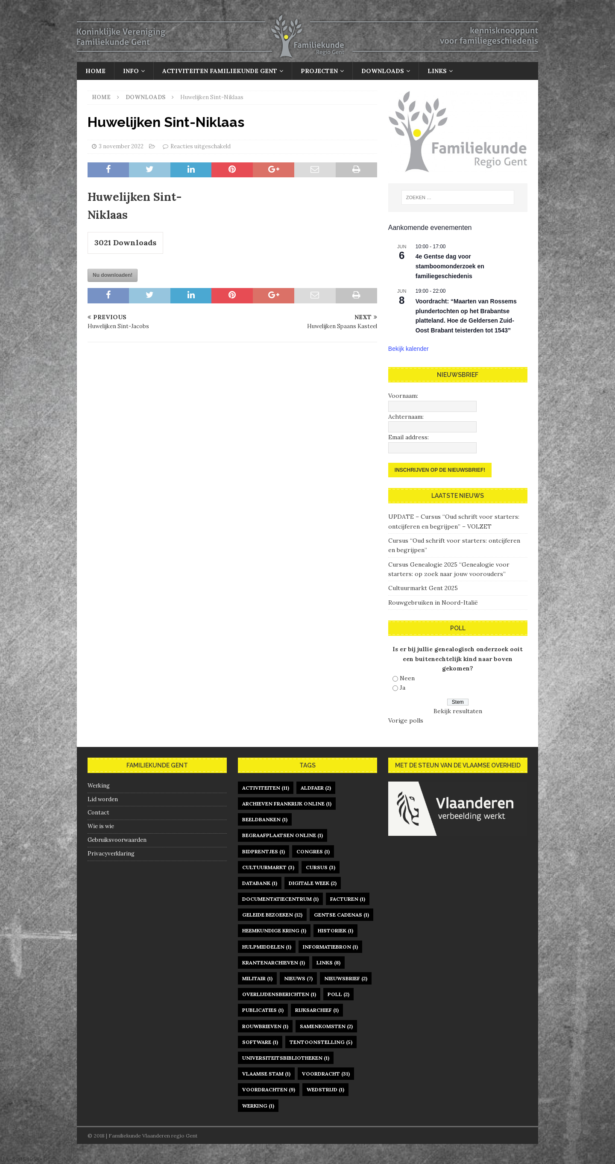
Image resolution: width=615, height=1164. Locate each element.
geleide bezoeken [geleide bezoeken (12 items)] (272, 914)
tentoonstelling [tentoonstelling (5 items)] (321, 1042)
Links (437, 71)
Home (95, 71)
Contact (98, 812)
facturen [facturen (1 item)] (347, 899)
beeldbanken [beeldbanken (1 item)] (264, 819)
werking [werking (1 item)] (258, 1105)
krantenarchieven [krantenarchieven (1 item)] (273, 962)
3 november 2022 (121, 146)
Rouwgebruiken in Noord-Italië (433, 602)
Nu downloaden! (112, 275)
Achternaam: (406, 416)
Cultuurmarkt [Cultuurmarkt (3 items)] (268, 867)
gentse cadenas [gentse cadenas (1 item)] (341, 914)
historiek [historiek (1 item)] (335, 930)
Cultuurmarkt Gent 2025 (423, 588)
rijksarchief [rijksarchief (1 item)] (317, 1010)
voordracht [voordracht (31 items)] (326, 1073)
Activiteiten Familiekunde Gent (219, 71)
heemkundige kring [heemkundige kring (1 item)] (274, 930)
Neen (407, 678)
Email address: (408, 437)
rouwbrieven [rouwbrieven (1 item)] (265, 1026)
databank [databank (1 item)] (259, 883)
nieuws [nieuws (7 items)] (298, 978)
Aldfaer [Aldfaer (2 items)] (316, 788)
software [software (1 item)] (260, 1042)
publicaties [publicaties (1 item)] (263, 1010)
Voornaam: (403, 396)
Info (131, 71)
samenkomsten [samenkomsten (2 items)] (326, 1026)
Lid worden (103, 799)
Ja (402, 687)
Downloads (382, 71)
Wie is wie (101, 826)
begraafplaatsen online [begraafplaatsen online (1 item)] (282, 835)
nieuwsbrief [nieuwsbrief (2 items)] (345, 978)
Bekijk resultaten (457, 711)
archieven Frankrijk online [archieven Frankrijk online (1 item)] (286, 803)
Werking (99, 785)
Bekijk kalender (408, 348)
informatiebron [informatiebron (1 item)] (330, 947)
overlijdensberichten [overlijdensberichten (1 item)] (279, 994)
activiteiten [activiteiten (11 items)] (265, 788)
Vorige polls (405, 720)
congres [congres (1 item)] (313, 851)
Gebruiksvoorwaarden (117, 840)
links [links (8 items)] (328, 962)
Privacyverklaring (111, 853)
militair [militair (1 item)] (257, 978)
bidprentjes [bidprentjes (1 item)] (263, 851)
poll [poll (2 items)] (338, 994)
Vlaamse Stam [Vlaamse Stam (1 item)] (266, 1073)
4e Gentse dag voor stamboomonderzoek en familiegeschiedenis (450, 266)
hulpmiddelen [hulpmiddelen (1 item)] (266, 947)
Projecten (319, 71)
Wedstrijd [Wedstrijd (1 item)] (325, 1089)
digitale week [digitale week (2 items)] (313, 883)
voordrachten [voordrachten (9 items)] (268, 1089)
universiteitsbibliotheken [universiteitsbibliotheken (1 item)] (285, 1058)
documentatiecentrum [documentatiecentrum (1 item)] (280, 899)
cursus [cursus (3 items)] (320, 867)
